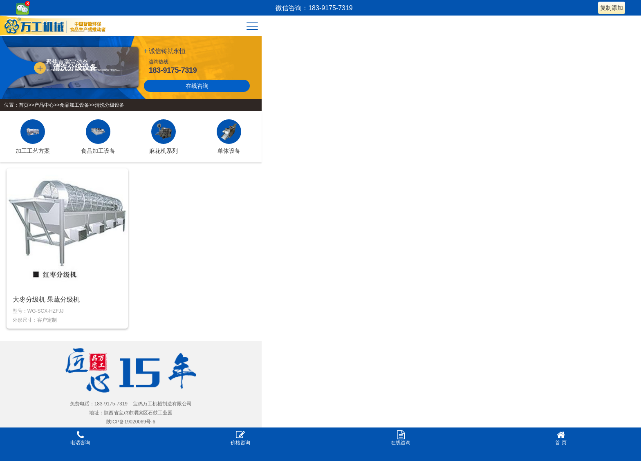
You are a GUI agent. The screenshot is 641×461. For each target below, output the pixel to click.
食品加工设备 (74, 105)
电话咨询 (80, 437)
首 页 (561, 437)
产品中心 (44, 105)
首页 (24, 105)
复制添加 (611, 7)
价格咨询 (240, 437)
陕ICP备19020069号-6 (130, 422)
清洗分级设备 (109, 105)
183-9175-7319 (173, 70)
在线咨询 (197, 86)
